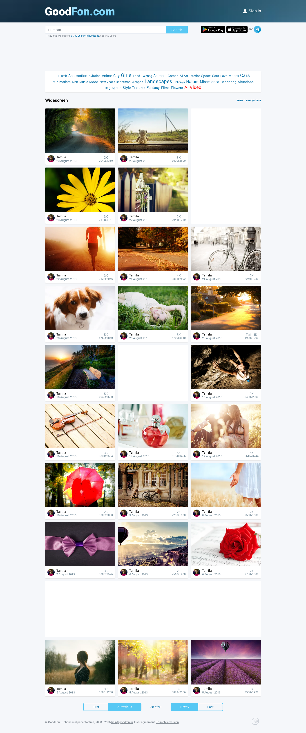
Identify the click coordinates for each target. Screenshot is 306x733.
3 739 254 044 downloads (85, 35)
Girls (126, 75)
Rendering (229, 81)
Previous (124, 707)
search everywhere (249, 100)
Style (127, 87)
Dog (107, 88)
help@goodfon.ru (122, 722)
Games (173, 75)
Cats (215, 75)
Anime (107, 75)
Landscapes (158, 81)
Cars (245, 75)
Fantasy (153, 87)
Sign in (252, 10)
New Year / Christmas (115, 82)
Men (75, 82)
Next (184, 707)
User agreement (144, 722)
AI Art (184, 75)
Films (165, 87)
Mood (93, 81)
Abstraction (77, 75)
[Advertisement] (153, 54)
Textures (138, 87)
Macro (233, 75)
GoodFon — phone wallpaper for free (71, 722)
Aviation (95, 76)
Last (210, 707)
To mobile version (167, 722)
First (96, 707)
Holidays (179, 82)
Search (177, 30)
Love (223, 76)
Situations (246, 81)
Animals (159, 75)
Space (206, 75)
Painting (146, 76)
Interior (195, 76)
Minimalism (62, 81)
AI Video (192, 87)
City (116, 75)
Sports (116, 88)
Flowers (177, 87)
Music (83, 82)
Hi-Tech (61, 76)
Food (136, 76)
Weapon (137, 82)
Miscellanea (209, 81)
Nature (192, 81)
